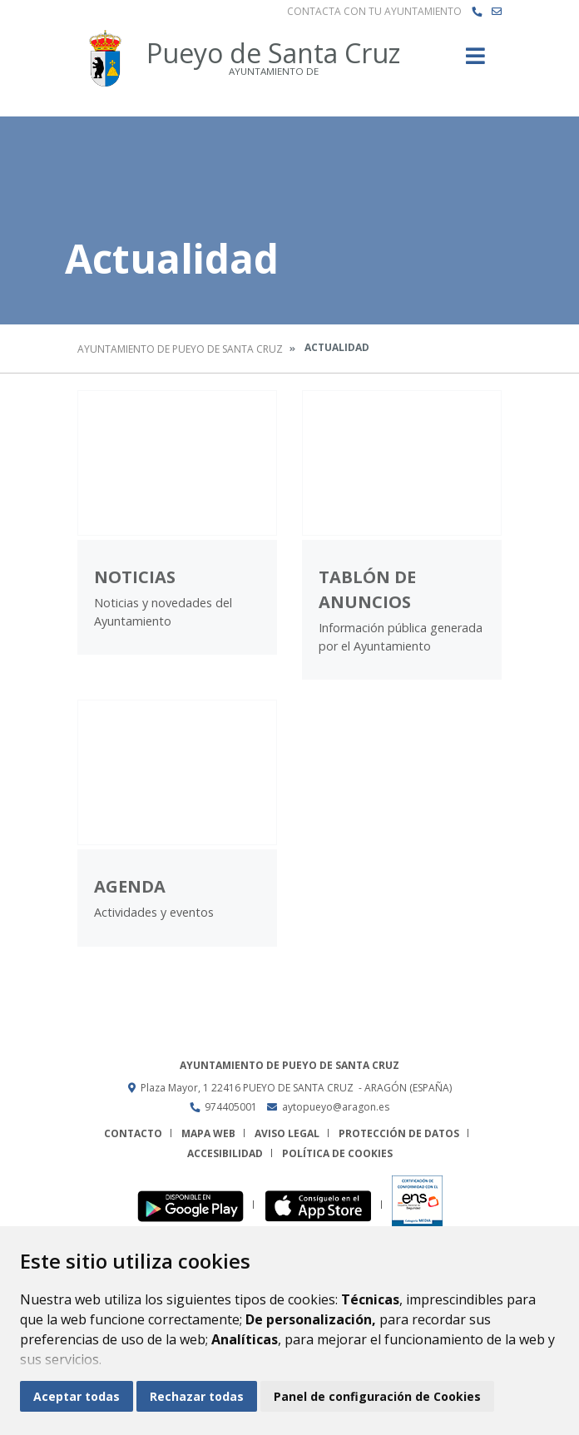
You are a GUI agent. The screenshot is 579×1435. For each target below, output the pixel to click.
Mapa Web (208, 1133)
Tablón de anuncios (367, 589)
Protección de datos (399, 1133)
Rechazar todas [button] (197, 1396)
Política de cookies (337, 1153)
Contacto (133, 1133)
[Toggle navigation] (475, 61)
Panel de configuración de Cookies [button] (377, 1396)
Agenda (130, 886)
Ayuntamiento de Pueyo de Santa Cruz (180, 349)
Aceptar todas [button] (76, 1396)
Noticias (135, 577)
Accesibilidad (225, 1153)
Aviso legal (287, 1133)
